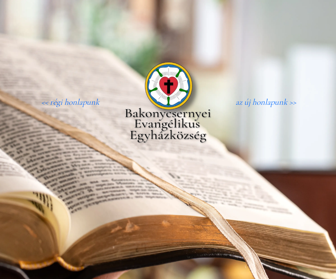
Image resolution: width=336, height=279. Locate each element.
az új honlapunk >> (265, 102)
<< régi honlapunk (70, 102)
